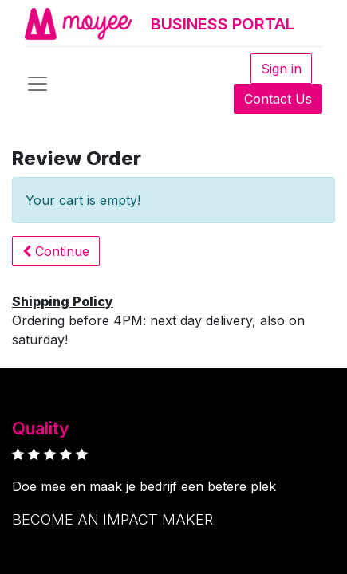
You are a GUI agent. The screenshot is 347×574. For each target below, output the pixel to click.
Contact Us (278, 99)
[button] (56, 251)
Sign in (281, 69)
